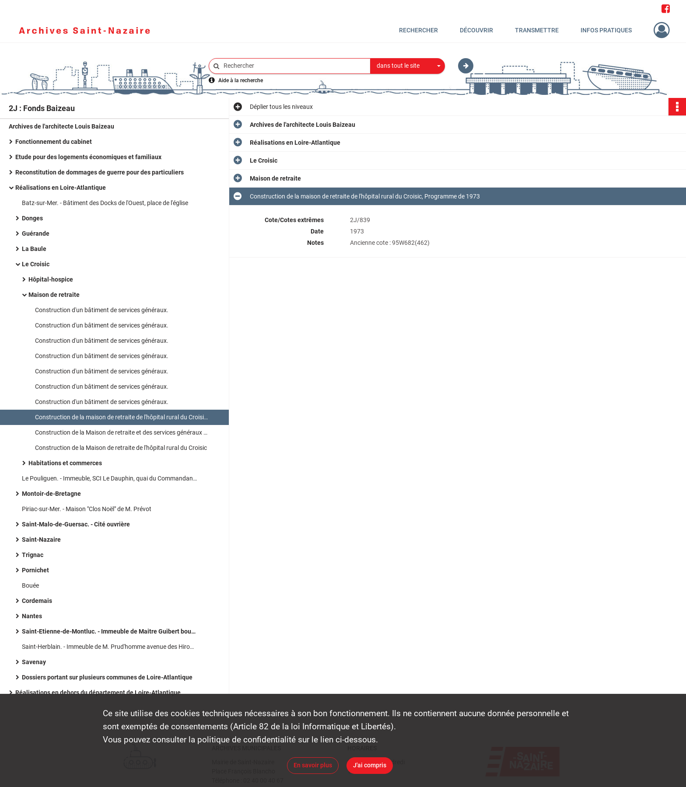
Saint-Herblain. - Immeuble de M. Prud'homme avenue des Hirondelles (109, 646)
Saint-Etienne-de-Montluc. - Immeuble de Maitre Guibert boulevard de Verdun (109, 631)
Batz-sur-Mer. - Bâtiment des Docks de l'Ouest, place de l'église (105, 202)
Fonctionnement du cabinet (53, 141)
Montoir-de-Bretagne (51, 493)
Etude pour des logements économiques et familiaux (88, 156)
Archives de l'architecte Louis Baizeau (61, 126)
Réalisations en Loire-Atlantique (60, 187)
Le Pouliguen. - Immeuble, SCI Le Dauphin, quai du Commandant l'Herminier (109, 478)
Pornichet (35, 570)
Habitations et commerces (65, 463)
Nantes (32, 616)
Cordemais (37, 600)
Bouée (30, 585)
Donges (32, 218)
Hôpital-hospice (50, 279)
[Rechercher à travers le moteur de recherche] (294, 65)
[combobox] (408, 66)
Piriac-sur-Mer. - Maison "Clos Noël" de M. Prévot (86, 508)
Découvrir (476, 30)
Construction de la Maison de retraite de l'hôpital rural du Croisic (121, 447)
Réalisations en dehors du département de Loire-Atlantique (98, 692)
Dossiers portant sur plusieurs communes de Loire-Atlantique (107, 677)
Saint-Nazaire (41, 539)
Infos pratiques (606, 30)
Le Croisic (35, 264)
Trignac (32, 554)
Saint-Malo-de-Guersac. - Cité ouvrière (76, 524)
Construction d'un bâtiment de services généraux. (101, 309)
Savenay (34, 661)
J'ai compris (369, 765)
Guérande (35, 233)
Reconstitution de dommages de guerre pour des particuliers (99, 172)
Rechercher (418, 30)
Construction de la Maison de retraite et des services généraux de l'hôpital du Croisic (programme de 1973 (122, 432)
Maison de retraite (54, 294)
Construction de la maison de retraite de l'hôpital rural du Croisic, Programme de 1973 (122, 417)
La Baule (34, 248)
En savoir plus (313, 765)
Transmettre (537, 30)
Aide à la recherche (240, 80)
